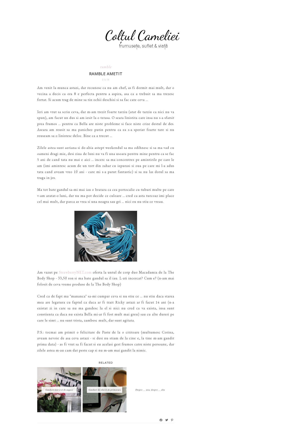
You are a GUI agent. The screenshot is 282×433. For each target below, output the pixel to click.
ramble (106, 66)
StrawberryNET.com (75, 272)
